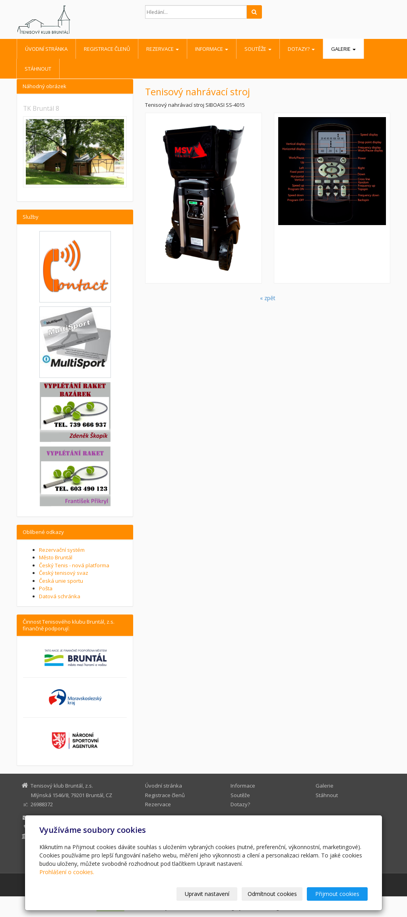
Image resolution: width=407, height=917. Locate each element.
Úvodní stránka (46, 48)
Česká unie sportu (61, 580)
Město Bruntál (55, 557)
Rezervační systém (62, 549)
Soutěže (257, 48)
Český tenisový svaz (63, 572)
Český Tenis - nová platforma (74, 565)
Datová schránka (59, 596)
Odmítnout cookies (272, 894)
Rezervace (162, 48)
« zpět (267, 298)
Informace (211, 48)
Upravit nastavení (207, 894)
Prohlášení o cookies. (66, 872)
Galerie (343, 48)
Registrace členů (107, 48)
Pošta (45, 588)
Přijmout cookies (337, 894)
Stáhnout (38, 68)
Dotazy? (301, 48)
